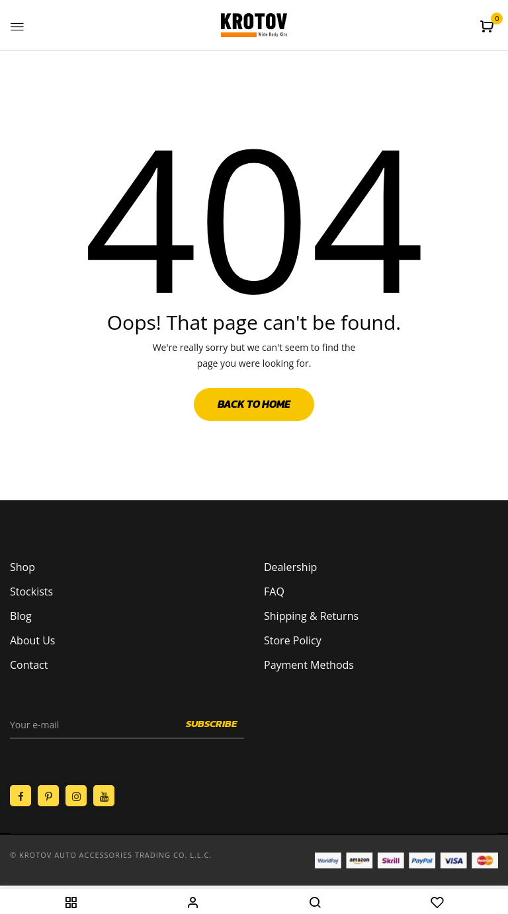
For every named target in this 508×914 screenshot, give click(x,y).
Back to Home (254, 404)
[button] (488, 26)
